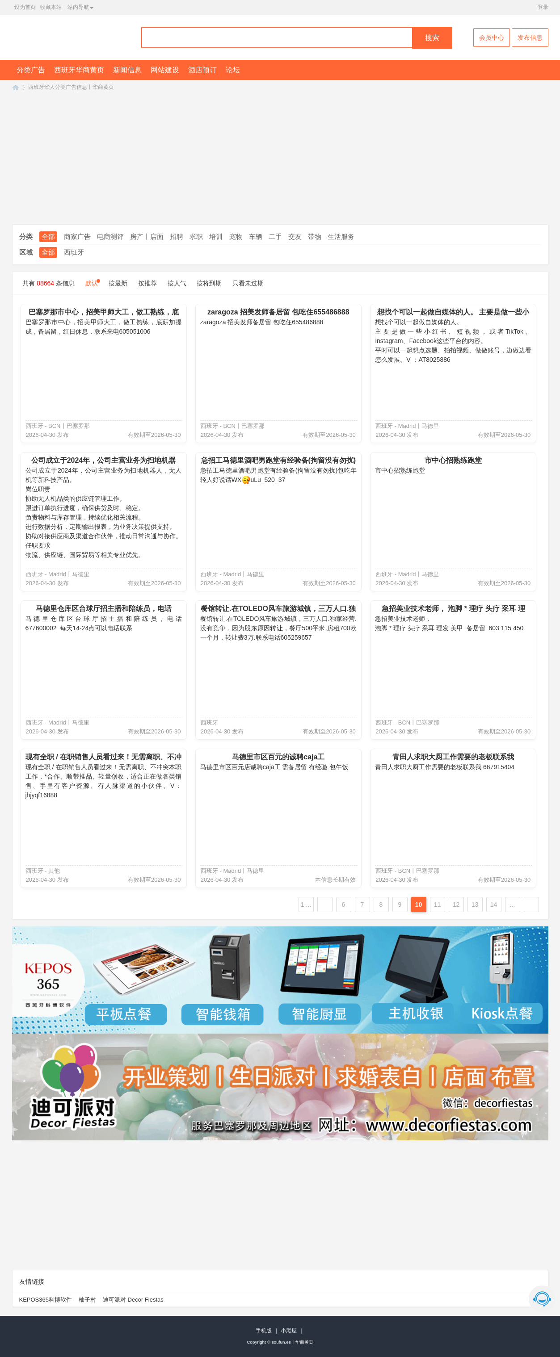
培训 (216, 236)
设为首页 (25, 7)
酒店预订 (202, 70)
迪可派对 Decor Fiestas (133, 1299)
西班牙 (74, 252)
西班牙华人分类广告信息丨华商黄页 (71, 87)
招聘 (176, 236)
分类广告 (31, 70)
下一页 (531, 904)
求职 (196, 236)
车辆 (255, 236)
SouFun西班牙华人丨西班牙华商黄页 (15, 87)
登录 (543, 7)
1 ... (306, 904)
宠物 (236, 236)
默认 (91, 283)
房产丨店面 (147, 236)
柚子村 (87, 1299)
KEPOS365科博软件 (45, 1299)
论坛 (233, 70)
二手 (275, 236)
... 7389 (512, 906)
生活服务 (341, 236)
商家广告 (77, 236)
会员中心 (491, 37)
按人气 (177, 283)
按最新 (118, 283)
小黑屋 (289, 1331)
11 (437, 904)
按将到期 (209, 283)
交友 (295, 236)
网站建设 (165, 70)
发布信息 (530, 37)
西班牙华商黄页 (79, 70)
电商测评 (110, 236)
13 (475, 904)
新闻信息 (127, 70)
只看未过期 (248, 283)
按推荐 (147, 283)
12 (456, 904)
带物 (314, 236)
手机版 (264, 1331)
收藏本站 (51, 7)
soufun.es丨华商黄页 (292, 1342)
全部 (48, 236)
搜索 (432, 38)
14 (493, 904)
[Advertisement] (280, 160)
